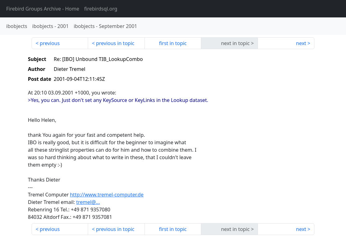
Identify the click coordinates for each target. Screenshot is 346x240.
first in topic (173, 43)
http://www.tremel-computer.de (107, 194)
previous (50, 43)
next (301, 43)
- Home (42, 8)
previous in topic (115, 43)
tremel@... (88, 202)
